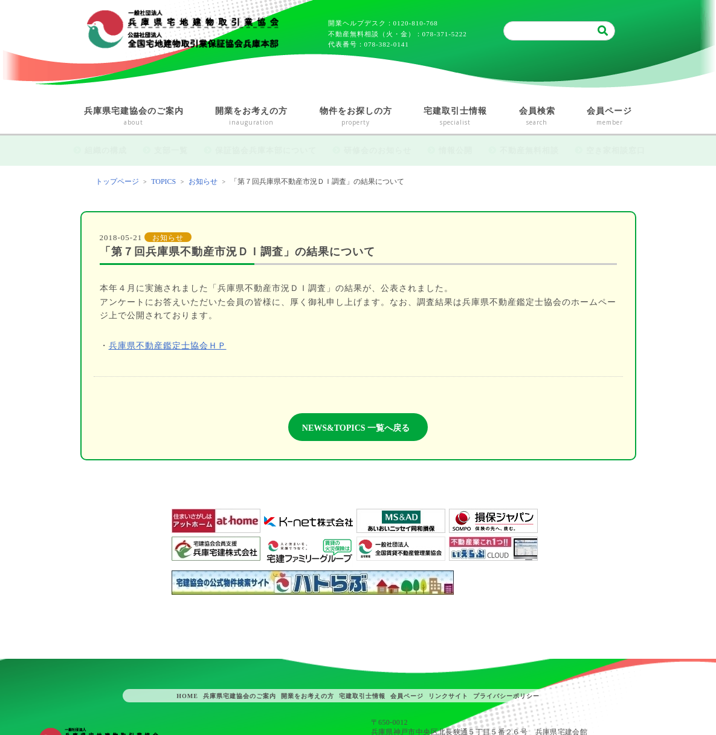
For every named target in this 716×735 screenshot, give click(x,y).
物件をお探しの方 (356, 117)
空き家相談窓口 (615, 150)
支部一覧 (171, 150)
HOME (187, 696)
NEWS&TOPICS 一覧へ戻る (356, 428)
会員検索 (537, 117)
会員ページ (609, 117)
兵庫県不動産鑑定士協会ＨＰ (168, 345)
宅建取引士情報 (455, 117)
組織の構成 (106, 150)
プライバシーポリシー (506, 696)
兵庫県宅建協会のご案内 (134, 117)
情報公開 (455, 150)
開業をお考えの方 (251, 117)
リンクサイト (448, 696)
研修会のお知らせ (377, 150)
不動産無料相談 (529, 150)
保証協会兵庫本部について (266, 150)
